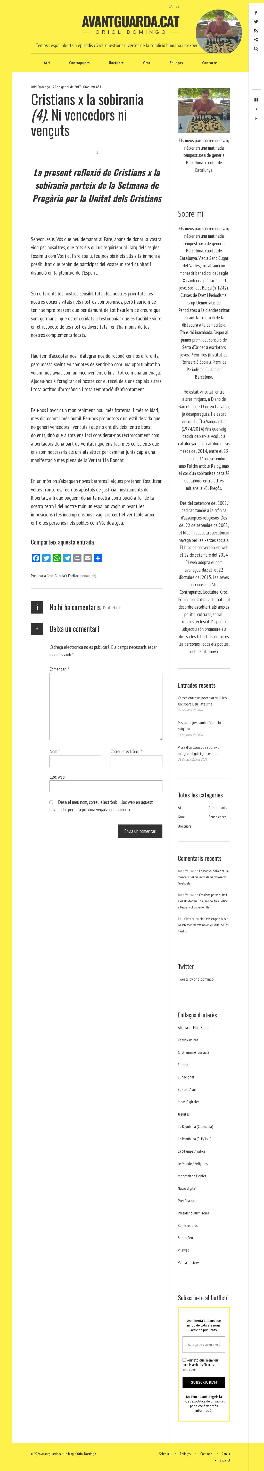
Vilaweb (183, 1250)
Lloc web (57, 776)
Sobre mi (164, 1454)
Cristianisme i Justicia (193, 1052)
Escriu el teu (112, 607)
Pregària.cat (187, 1200)
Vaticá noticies (189, 1262)
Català (226, 1454)
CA (170, 6)
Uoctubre (116, 62)
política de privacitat (209, 1401)
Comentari (59, 669)
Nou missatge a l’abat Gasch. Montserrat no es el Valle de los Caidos (203, 924)
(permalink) (87, 575)
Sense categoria (220, 816)
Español (225, 1460)
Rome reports (188, 1225)
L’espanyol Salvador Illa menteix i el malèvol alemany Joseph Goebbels (203, 877)
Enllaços (176, 62)
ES (177, 6)
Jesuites (184, 1114)
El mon (183, 1064)
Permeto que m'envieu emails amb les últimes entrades (200, 1365)
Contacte (209, 62)
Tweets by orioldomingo (196, 979)
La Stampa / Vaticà (191, 1151)
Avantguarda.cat (130, 21)
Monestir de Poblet (192, 1175)
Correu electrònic (126, 751)
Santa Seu (185, 1237)
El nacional (186, 1076)
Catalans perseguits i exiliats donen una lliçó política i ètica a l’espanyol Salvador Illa (203, 900)
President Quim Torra (193, 1212)
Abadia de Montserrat (194, 1027)
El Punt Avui (187, 1089)
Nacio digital (187, 1188)
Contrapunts (79, 62)
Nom (55, 751)
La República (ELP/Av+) (194, 1138)
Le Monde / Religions (193, 1163)
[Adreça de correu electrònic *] (204, 1344)
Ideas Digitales (189, 1101)
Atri (47, 62)
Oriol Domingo (41, 86)
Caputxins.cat (188, 1039)
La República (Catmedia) (195, 1126)
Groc (146, 62)
